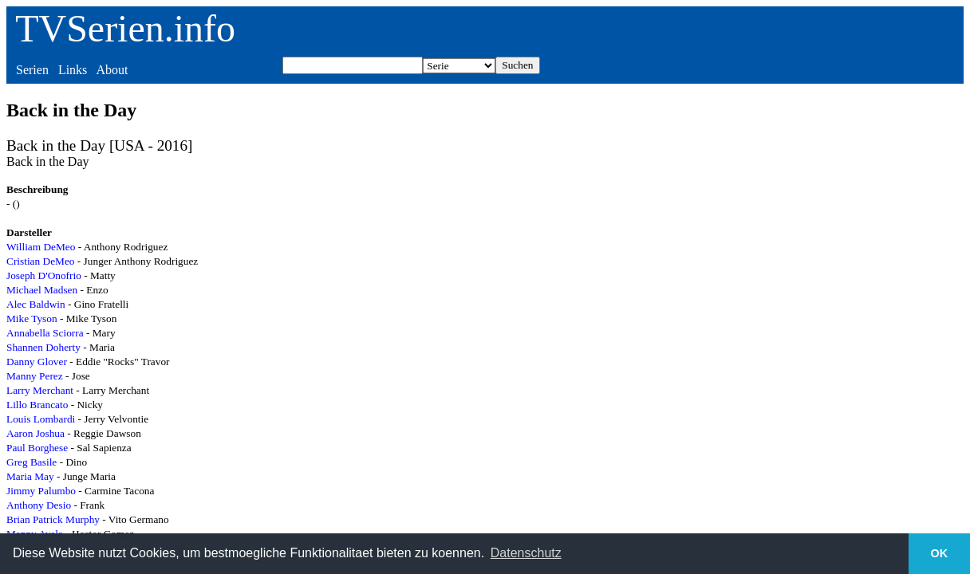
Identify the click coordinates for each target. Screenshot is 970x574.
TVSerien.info (125, 28)
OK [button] (939, 553)
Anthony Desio (38, 505)
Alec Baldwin (35, 304)
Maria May (30, 476)
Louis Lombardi (40, 419)
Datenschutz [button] (526, 553)
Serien (32, 70)
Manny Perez (34, 376)
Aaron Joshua (35, 433)
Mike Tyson (31, 318)
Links (72, 70)
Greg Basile (31, 462)
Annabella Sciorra (45, 333)
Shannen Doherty (43, 347)
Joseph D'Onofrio (43, 275)
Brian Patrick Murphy (53, 519)
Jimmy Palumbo (41, 491)
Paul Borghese (37, 448)
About (112, 70)
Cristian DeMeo (40, 261)
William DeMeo (40, 247)
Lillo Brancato (37, 405)
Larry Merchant (39, 390)
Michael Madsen (41, 290)
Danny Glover (36, 362)
